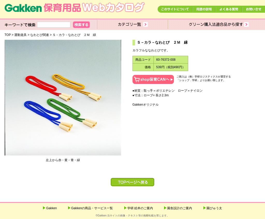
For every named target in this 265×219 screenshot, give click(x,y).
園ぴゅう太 (214, 208)
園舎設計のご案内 (179, 208)
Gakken (51, 208)
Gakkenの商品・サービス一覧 (92, 208)
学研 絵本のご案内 (140, 208)
